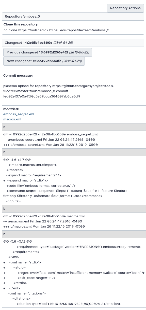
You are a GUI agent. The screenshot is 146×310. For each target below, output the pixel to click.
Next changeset (44, 61)
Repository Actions (125, 8)
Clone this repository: (21, 24)
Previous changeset (48, 52)
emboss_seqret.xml (18, 114)
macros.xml (12, 119)
